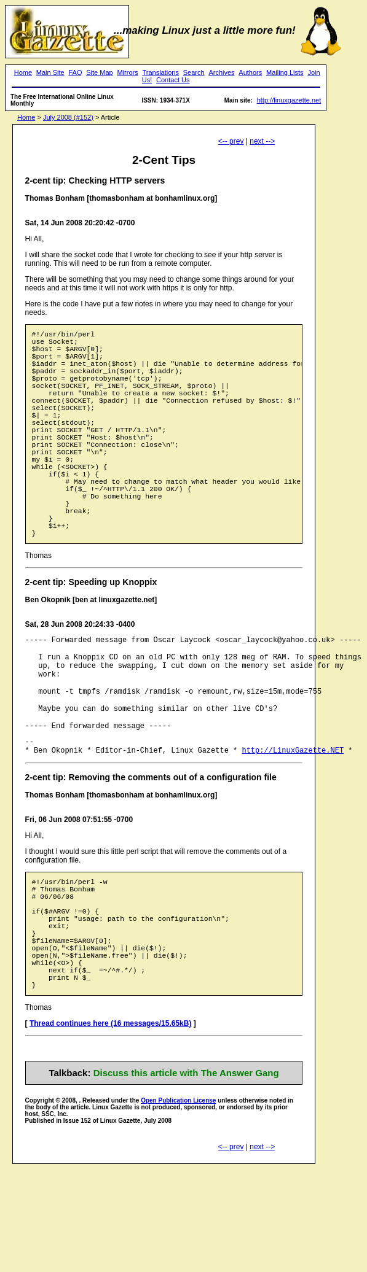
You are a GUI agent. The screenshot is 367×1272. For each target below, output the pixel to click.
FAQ (75, 72)
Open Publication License (178, 1203)
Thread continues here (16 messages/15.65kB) (110, 1126)
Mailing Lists (285, 72)
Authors (250, 72)
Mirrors (127, 72)
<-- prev (231, 141)
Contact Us (172, 79)
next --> (262, 141)
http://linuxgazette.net (289, 100)
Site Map (99, 72)
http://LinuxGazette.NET (293, 825)
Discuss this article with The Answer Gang (186, 1176)
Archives (221, 72)
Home (23, 72)
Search (194, 72)
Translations (160, 72)
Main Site (50, 72)
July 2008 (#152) (68, 117)
